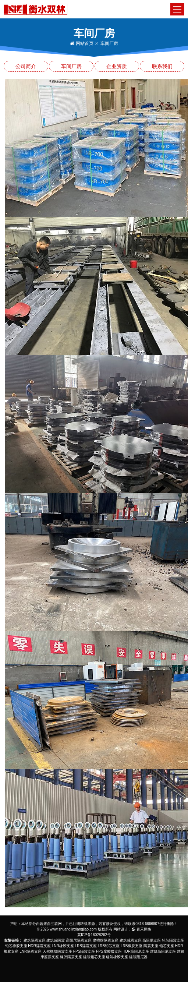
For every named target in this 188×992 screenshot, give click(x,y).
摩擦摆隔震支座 (105, 940)
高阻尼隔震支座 (79, 940)
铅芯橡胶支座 (16, 946)
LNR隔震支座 (30, 951)
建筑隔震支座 (35, 940)
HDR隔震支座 (39, 946)
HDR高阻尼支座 (136, 951)
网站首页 (81, 43)
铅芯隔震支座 (173, 940)
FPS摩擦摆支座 (108, 951)
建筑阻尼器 (138, 957)
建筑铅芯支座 (94, 957)
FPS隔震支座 (84, 951)
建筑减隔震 (55, 940)
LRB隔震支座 (86, 946)
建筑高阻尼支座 (163, 951)
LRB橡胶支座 (131, 946)
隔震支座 (150, 946)
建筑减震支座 (131, 940)
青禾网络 (141, 929)
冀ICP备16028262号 (94, 935)
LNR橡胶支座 (63, 946)
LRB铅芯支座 (109, 946)
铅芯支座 (166, 946)
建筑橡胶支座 (117, 957)
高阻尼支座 (151, 940)
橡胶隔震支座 (71, 957)
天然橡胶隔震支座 (57, 951)
